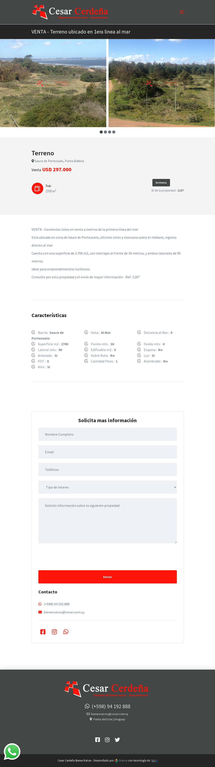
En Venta (161, 182)
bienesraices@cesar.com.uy (64, 612)
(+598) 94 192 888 (56, 604)
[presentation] (71, 556)
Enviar (107, 577)
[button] (101, 132)
